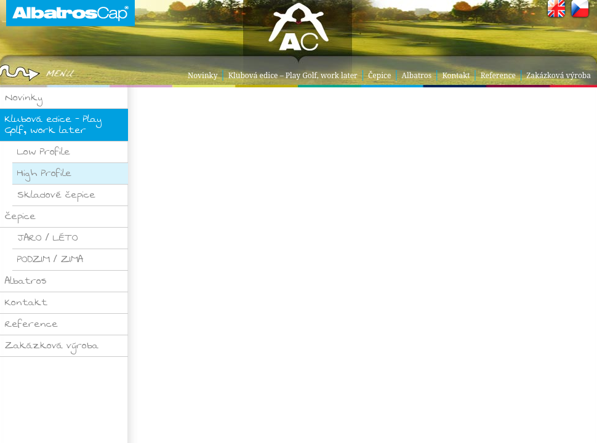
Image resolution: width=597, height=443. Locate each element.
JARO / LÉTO (47, 238)
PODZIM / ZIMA (50, 259)
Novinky (202, 75)
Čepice (379, 75)
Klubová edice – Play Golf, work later (293, 75)
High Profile (44, 173)
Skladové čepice (56, 195)
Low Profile (43, 152)
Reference (498, 75)
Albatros (417, 75)
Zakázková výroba (558, 75)
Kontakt (456, 75)
